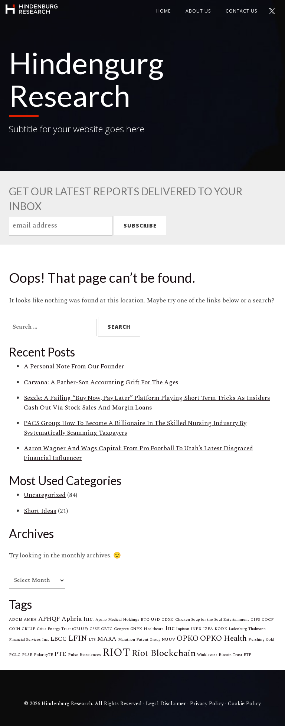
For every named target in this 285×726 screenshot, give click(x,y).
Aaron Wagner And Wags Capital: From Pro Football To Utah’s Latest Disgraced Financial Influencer (138, 453)
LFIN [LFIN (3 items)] (77, 638)
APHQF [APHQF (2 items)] (49, 619)
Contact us (241, 11)
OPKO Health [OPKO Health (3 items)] (223, 638)
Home (163, 11)
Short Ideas (40, 511)
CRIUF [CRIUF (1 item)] (28, 629)
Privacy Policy (207, 703)
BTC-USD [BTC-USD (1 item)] (150, 620)
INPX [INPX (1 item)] (196, 629)
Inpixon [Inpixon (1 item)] (182, 629)
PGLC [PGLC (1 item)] (14, 655)
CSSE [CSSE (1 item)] (94, 629)
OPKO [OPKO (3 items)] (188, 638)
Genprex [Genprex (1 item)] (121, 629)
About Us (198, 11)
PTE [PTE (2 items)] (60, 654)
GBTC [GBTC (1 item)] (106, 629)
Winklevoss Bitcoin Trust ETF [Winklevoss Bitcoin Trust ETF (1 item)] (224, 655)
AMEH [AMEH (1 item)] (30, 620)
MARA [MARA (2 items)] (107, 639)
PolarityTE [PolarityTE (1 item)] (43, 655)
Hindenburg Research (32, 9)
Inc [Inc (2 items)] (169, 628)
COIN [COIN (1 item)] (14, 629)
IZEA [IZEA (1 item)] (208, 629)
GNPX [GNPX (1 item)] (136, 629)
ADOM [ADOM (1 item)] (15, 620)
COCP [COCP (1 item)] (268, 620)
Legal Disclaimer (166, 703)
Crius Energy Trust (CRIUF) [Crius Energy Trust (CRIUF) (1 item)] (62, 629)
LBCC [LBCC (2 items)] (58, 639)
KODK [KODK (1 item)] (220, 629)
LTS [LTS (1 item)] (92, 640)
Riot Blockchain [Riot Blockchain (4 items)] (163, 653)
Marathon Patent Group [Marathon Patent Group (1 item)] (139, 640)
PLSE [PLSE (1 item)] (27, 655)
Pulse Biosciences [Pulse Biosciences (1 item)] (84, 655)
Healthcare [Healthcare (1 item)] (154, 629)
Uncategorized (45, 495)
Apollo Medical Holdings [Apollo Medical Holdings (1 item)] (117, 620)
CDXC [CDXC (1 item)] (167, 620)
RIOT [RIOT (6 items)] (116, 652)
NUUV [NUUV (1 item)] (168, 640)
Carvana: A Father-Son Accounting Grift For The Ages (101, 382)
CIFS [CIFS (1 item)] (255, 620)
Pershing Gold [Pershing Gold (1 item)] (261, 640)
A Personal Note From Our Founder (74, 366)
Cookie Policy (244, 703)
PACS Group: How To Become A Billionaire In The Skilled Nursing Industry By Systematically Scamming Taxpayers (135, 428)
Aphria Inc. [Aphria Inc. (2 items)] (78, 619)
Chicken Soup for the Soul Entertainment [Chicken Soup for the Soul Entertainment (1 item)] (212, 620)
